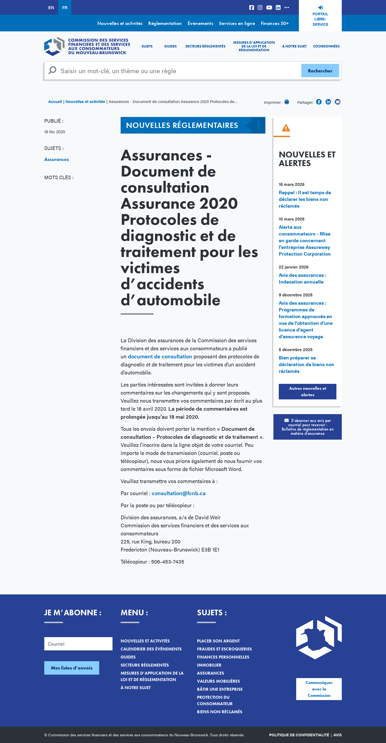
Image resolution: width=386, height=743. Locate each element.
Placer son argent (218, 641)
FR (64, 7)
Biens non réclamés (219, 712)
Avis (337, 734)
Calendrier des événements (151, 649)
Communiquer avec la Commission (319, 689)
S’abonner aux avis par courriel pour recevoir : (307, 427)
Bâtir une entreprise (220, 689)
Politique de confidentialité (299, 734)
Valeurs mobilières (218, 681)
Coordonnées (326, 46)
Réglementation (165, 23)
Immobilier (209, 665)
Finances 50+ (275, 23)
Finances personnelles (223, 657)
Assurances (56, 159)
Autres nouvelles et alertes (307, 391)
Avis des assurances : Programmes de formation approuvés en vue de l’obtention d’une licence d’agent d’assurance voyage (306, 319)
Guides (170, 46)
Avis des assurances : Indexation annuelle (302, 278)
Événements (200, 23)
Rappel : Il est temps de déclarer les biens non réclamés (305, 199)
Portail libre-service (320, 19)
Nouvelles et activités (120, 23)
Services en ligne (237, 23)
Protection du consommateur (215, 700)
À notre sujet (294, 46)
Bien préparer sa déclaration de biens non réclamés (306, 364)
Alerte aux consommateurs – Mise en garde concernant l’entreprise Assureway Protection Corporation (305, 240)
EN (51, 7)
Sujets (147, 46)
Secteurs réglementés (205, 46)
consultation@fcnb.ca (179, 493)
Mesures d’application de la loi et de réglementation (254, 46)
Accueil (55, 101)
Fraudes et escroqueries (224, 649)
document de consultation (160, 356)
